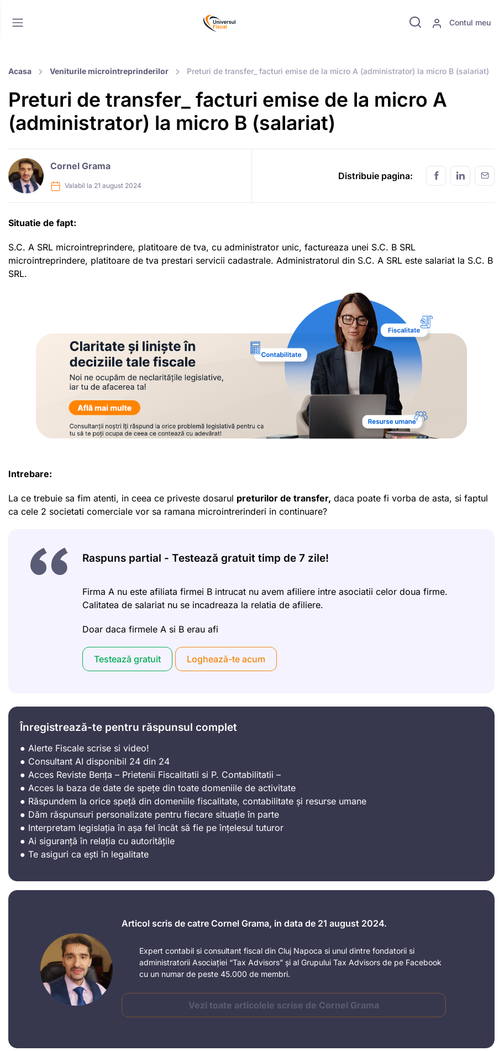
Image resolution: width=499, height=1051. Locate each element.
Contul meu (461, 23)
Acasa (19, 71)
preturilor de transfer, (284, 498)
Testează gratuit (127, 659)
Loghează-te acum (226, 659)
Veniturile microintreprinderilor (109, 71)
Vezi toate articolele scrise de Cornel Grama (283, 1005)
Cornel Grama (80, 165)
